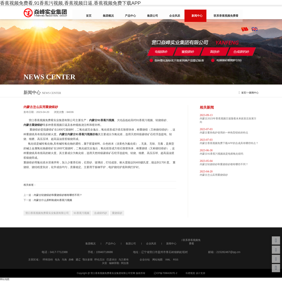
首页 (91, 13)
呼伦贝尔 (99, 259)
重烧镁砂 (117, 213)
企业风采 (165, 13)
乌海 (64, 259)
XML (168, 259)
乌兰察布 (123, 259)
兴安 (104, 263)
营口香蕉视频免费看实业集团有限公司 (47, 213)
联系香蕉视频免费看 (210, 13)
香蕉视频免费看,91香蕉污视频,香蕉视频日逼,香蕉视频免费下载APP (70, 3)
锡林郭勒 (114, 263)
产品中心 (127, 13)
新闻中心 (184, 13)
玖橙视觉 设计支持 (195, 273)
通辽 (78, 259)
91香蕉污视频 (81, 213)
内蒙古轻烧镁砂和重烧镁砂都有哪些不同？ (58, 195)
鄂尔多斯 (87, 259)
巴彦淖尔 (112, 259)
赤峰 (71, 259)
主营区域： (34, 259)
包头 (57, 259)
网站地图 (157, 259)
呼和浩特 (48, 259)
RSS (175, 259)
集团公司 (146, 13)
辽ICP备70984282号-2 (165, 273)
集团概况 (107, 13)
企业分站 (145, 259)
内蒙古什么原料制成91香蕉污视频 (53, 200)
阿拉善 (125, 263)
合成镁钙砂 (100, 213)
